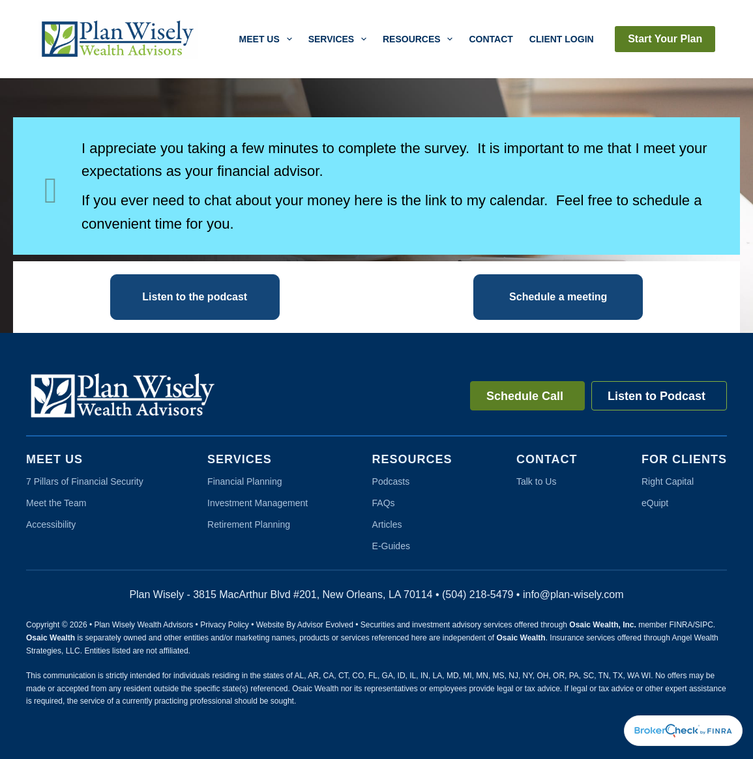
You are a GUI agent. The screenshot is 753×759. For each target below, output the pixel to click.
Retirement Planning (248, 524)
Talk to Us (536, 481)
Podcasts (391, 481)
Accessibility (51, 524)
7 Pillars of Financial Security (84, 481)
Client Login (561, 39)
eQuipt (655, 503)
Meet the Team (56, 503)
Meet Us (268, 39)
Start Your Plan (665, 38)
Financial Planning (244, 481)
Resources (420, 39)
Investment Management (257, 503)
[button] (195, 297)
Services (340, 39)
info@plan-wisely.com (573, 594)
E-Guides (391, 546)
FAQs (383, 503)
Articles (387, 524)
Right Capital (668, 481)
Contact (490, 39)
